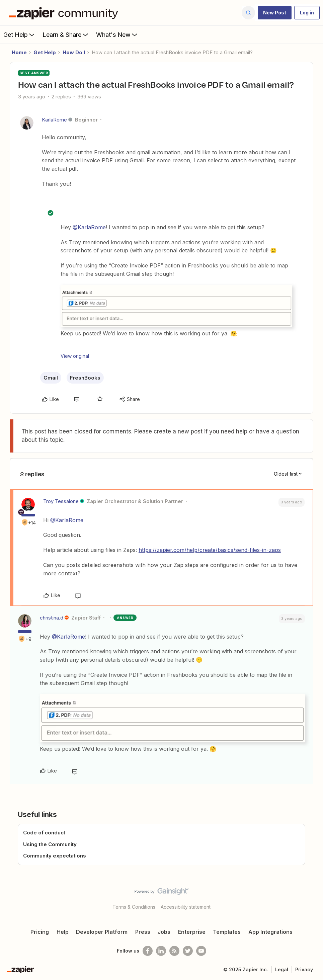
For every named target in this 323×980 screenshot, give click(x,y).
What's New (117, 34)
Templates (227, 931)
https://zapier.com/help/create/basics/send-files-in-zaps (210, 550)
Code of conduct (44, 832)
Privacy (304, 969)
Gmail (51, 378)
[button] (275, 12)
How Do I (74, 52)
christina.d (51, 618)
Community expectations (54, 855)
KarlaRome (54, 119)
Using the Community (50, 844)
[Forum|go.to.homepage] (65, 12)
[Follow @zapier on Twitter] (188, 951)
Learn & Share (66, 34)
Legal (281, 969)
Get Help (19, 34)
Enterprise (192, 931)
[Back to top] (316, 897)
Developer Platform (102, 931)
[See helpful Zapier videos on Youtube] (201, 951)
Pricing (39, 931)
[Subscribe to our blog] (174, 951)
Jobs (164, 931)
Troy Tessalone (61, 501)
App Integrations (270, 931)
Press (142, 931)
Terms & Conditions (133, 907)
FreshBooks (85, 378)
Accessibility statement (186, 907)
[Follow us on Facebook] (148, 951)
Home (19, 52)
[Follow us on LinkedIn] (161, 951)
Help (63, 931)
